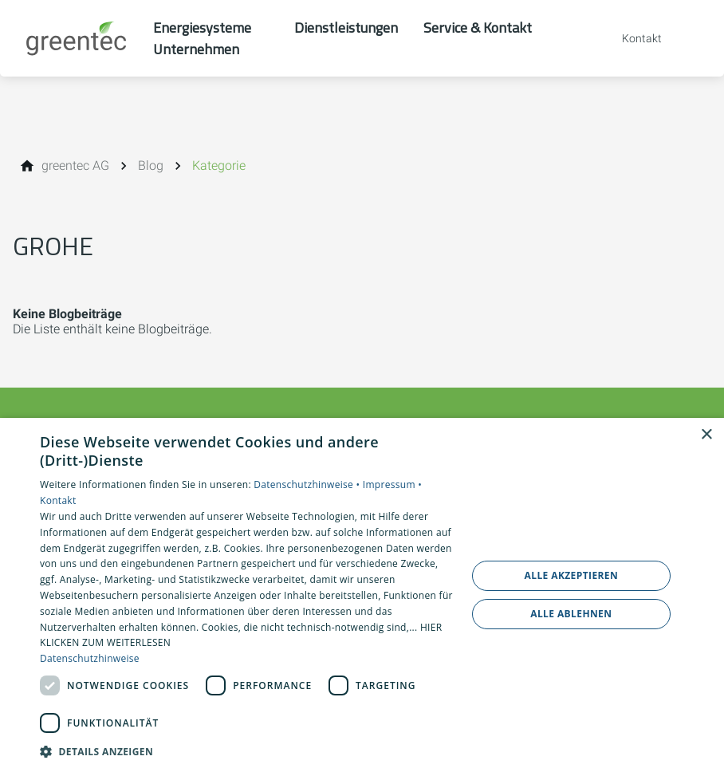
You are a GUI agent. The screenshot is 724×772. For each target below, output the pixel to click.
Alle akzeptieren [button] (572, 575)
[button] (247, 751)
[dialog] (362, 595)
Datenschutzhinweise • (308, 484)
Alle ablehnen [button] (571, 613)
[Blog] (150, 166)
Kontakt (58, 500)
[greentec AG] (75, 166)
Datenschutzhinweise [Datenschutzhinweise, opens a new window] (90, 658)
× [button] (706, 435)
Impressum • (392, 484)
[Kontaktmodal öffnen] (630, 38)
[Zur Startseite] (77, 38)
